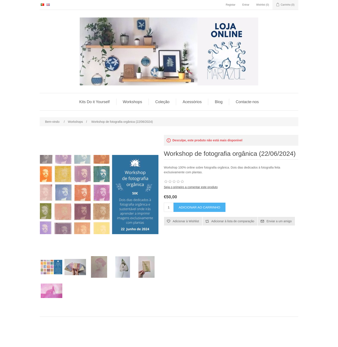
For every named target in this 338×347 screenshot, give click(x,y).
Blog (218, 102)
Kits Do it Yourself (94, 102)
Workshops (132, 102)
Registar (230, 4)
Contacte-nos (247, 102)
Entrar (245, 4)
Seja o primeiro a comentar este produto (191, 187)
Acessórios (192, 102)
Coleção (162, 102)
